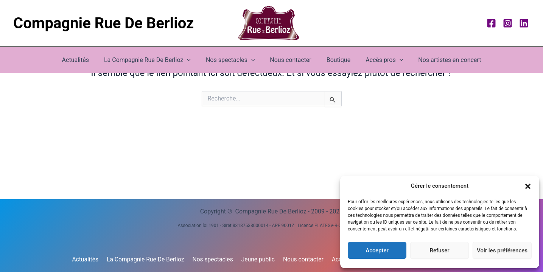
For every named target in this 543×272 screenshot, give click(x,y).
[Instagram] (507, 23)
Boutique (335, 59)
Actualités (84, 59)
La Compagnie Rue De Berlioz (153, 60)
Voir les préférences (502, 250)
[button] (528, 186)
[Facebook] (491, 23)
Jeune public (259, 259)
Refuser (439, 250)
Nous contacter (290, 59)
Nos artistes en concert (440, 59)
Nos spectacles (215, 259)
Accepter (377, 250)
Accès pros (378, 60)
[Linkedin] (524, 23)
